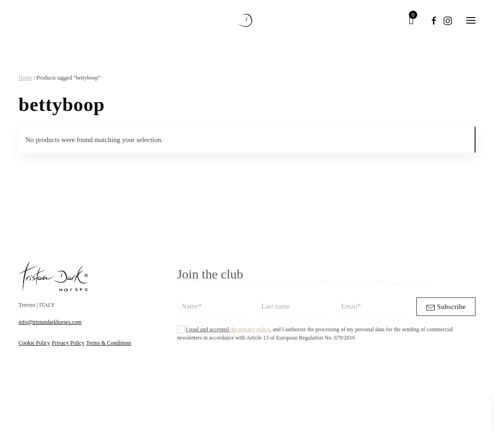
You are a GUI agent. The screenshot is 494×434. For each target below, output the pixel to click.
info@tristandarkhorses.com (50, 322)
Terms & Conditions (108, 343)
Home (25, 77)
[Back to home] (247, 20)
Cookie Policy (34, 343)
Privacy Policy (68, 343)
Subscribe (446, 312)
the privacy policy (250, 334)
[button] (470, 20)
